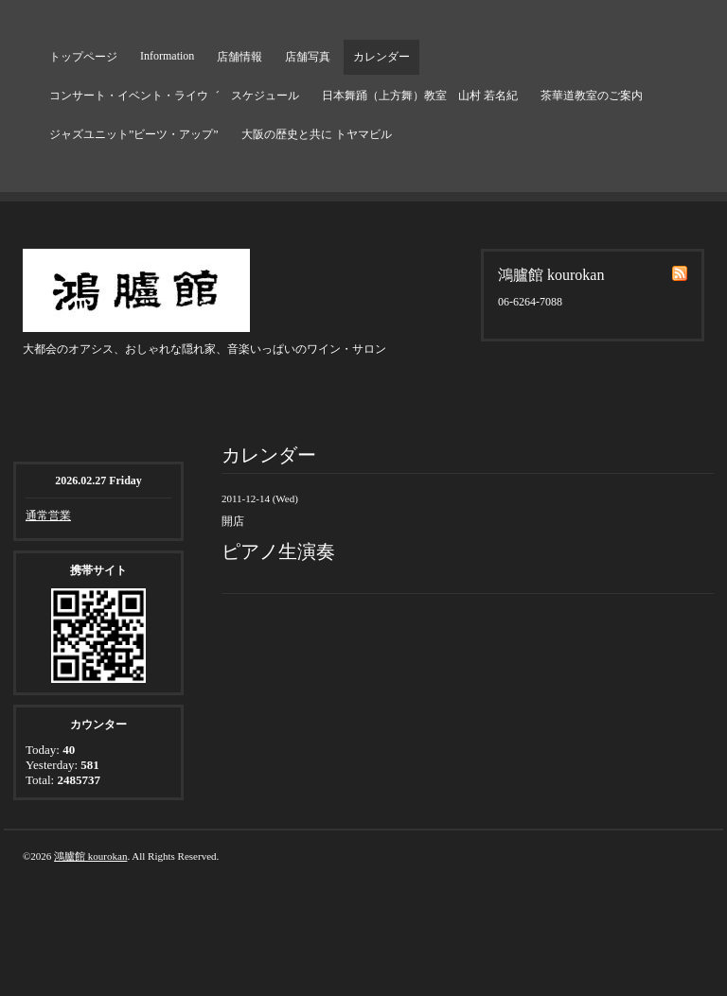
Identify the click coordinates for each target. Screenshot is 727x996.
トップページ (83, 56)
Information (167, 55)
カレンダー (381, 56)
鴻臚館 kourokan (90, 856)
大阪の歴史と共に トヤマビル (316, 134)
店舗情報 (239, 56)
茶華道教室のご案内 (592, 95)
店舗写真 (307, 56)
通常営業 (48, 515)
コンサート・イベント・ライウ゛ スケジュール (174, 95)
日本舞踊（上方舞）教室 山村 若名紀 (420, 95)
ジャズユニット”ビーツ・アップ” (134, 134)
